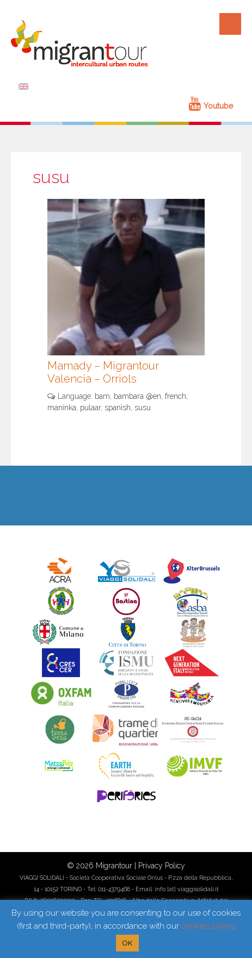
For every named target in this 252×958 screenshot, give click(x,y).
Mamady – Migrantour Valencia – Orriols (103, 372)
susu (142, 407)
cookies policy (207, 926)
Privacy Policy (161, 865)
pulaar (90, 407)
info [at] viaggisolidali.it (187, 889)
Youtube (211, 106)
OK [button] (127, 943)
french (175, 396)
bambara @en (137, 396)
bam (102, 396)
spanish (118, 407)
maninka (61, 407)
